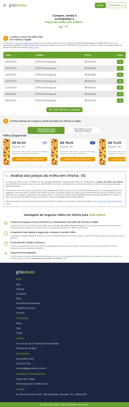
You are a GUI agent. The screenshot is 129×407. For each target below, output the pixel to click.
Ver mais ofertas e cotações (64, 109)
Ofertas (20, 289)
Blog (18, 298)
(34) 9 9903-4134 (25, 359)
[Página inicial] (17, 5)
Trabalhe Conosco (25, 308)
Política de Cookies (26, 348)
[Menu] (4, 5)
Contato (20, 313)
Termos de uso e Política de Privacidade (37, 343)
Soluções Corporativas (28, 303)
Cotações (21, 294)
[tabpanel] (64, 149)
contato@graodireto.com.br (31, 368)
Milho (19, 323)
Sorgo (19, 333)
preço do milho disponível (26, 43)
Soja (18, 328)
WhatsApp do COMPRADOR (29, 159)
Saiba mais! (33, 47)
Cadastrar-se (116, 5)
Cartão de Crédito (25, 379)
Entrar (100, 5)
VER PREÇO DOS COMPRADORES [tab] (46, 130)
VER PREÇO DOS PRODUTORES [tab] (83, 130)
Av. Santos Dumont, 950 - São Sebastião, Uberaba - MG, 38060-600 (51, 394)
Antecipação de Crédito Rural (32, 384)
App (18, 284)
